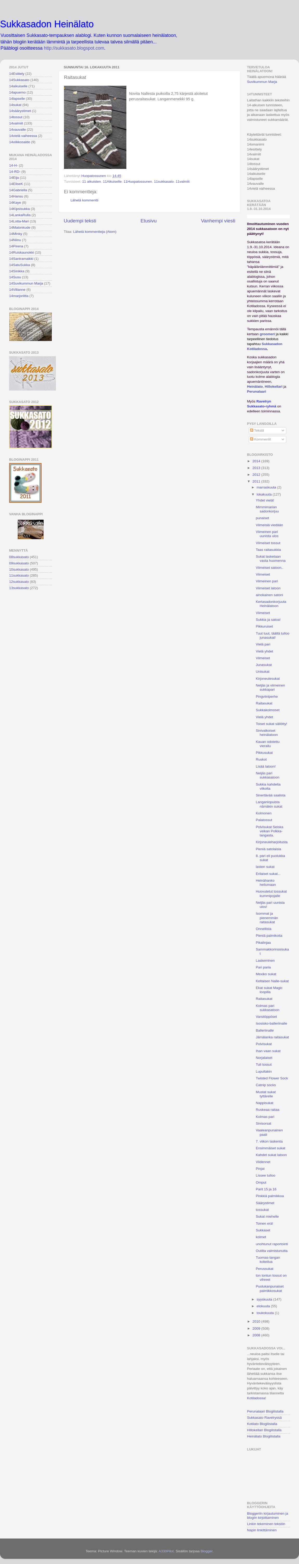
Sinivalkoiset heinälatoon (267, 733)
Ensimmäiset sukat (270, 1148)
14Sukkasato (19, 80)
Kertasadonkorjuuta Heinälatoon (271, 604)
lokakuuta (265, 494)
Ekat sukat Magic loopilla (269, 990)
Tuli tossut (264, 1064)
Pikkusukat (264, 753)
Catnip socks (266, 1085)
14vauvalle (17, 129)
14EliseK (16, 184)
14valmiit (16, 123)
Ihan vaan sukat (268, 1051)
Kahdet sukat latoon (271, 1155)
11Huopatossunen (138, 181)
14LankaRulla (20, 215)
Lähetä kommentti (84, 200)
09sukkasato (19, 563)
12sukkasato (19, 582)
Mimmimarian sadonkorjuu (267, 509)
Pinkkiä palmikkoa (270, 1196)
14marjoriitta (18, 296)
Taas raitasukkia (268, 550)
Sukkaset (263, 1230)
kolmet (261, 1237)
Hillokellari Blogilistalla (264, 1430)
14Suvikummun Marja (26, 283)
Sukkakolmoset (268, 710)
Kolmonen (264, 813)
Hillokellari (273, 386)
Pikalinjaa (263, 943)
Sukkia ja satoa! (268, 620)
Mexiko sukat (266, 974)
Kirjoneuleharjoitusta (272, 842)
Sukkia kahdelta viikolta (268, 786)
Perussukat (265, 1269)
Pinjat (260, 1169)
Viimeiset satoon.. (269, 568)
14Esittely (16, 74)
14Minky (15, 234)
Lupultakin (264, 1071)
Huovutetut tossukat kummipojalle (271, 893)
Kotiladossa (256, 1398)
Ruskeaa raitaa (268, 1110)
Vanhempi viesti (218, 220)
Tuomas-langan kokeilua (268, 1260)
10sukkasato (19, 569)
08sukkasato (19, 557)
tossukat (262, 1210)
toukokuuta (266, 1313)
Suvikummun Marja (262, 82)
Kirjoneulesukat (268, 679)
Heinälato (255, 386)
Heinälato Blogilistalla (263, 1436)
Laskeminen (265, 960)
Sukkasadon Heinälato (47, 24)
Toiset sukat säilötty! (271, 724)
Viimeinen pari (267, 581)
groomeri (267, 334)
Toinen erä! (264, 1223)
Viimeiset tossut (268, 543)
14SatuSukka (19, 265)
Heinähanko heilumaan (266, 883)
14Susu (15, 277)
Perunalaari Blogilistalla (265, 1411)
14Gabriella (18, 190)
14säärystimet (20, 111)
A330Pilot (166, 1551)
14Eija (14, 178)
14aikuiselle (18, 86)
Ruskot (261, 759)
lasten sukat (265, 867)
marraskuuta (267, 487)
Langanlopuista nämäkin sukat (269, 804)
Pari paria (263, 967)
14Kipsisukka (19, 209)
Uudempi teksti (80, 220)
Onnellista (263, 929)
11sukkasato (164, 181)
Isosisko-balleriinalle (271, 1023)
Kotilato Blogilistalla (262, 1424)
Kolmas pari (265, 1117)
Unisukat (263, 672)
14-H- (13, 165)
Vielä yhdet (264, 651)
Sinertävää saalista (270, 795)
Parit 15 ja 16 (266, 1189)
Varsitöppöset (266, 1017)
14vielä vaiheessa (23, 136)
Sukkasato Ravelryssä (264, 1418)
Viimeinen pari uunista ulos (267, 534)
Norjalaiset (264, 1058)
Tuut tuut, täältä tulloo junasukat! (272, 635)
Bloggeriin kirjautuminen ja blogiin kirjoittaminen (267, 1516)
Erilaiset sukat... (268, 874)
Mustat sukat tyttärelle (266, 1094)
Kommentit (260, 439)
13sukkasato (19, 588)
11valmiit (183, 181)
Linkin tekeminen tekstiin (266, 1524)
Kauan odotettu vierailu (268, 744)
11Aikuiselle (112, 181)
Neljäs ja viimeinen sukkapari (270, 687)
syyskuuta (265, 1299)
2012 (256, 475)
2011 (256, 481)
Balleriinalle (265, 1030)
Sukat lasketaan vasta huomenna (271, 559)
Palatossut (264, 820)
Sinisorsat (263, 1123)
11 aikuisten (91, 181)
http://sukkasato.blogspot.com (74, 48)
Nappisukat (265, 1103)
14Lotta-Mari (19, 221)
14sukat (15, 105)
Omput (261, 1182)
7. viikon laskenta (269, 1141)
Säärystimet (265, 1203)
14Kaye (15, 202)
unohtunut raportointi (272, 1244)
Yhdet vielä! (265, 500)
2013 (256, 468)
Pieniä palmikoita (269, 936)
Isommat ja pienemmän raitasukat (267, 918)
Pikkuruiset (264, 626)
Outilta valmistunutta (272, 1251)
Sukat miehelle (267, 1216)
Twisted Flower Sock (272, 1078)
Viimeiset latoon (268, 588)
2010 (256, 1321)
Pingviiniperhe (267, 696)
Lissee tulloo (265, 1175)
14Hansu (16, 196)
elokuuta (264, 1306)
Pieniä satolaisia (268, 849)
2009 (256, 1328)
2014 (256, 461)
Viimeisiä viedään (269, 525)
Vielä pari (263, 644)
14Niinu (15, 240)
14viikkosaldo (19, 142)
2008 (256, 1335)
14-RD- (15, 172)
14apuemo (17, 92)
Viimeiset (263, 574)
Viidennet (263, 1162)
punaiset (262, 518)
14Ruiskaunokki (21, 252)
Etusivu (149, 220)
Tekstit (257, 430)
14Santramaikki (21, 259)
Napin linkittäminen (262, 1530)
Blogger (206, 1551)
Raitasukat (264, 703)
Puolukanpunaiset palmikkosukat (270, 1288)
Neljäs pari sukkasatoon (268, 775)
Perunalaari (256, 391)
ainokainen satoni (269, 595)
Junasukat (264, 665)
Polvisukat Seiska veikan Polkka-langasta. (269, 831)
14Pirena (16, 246)
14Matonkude (19, 227)
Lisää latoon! (266, 766)
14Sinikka (16, 271)
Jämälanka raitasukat (272, 1037)
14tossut (15, 117)
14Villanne (17, 290)
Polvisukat (264, 1044)
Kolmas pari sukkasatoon (268, 1008)
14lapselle (17, 99)
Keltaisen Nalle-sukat (272, 981)
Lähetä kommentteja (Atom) (94, 232)
